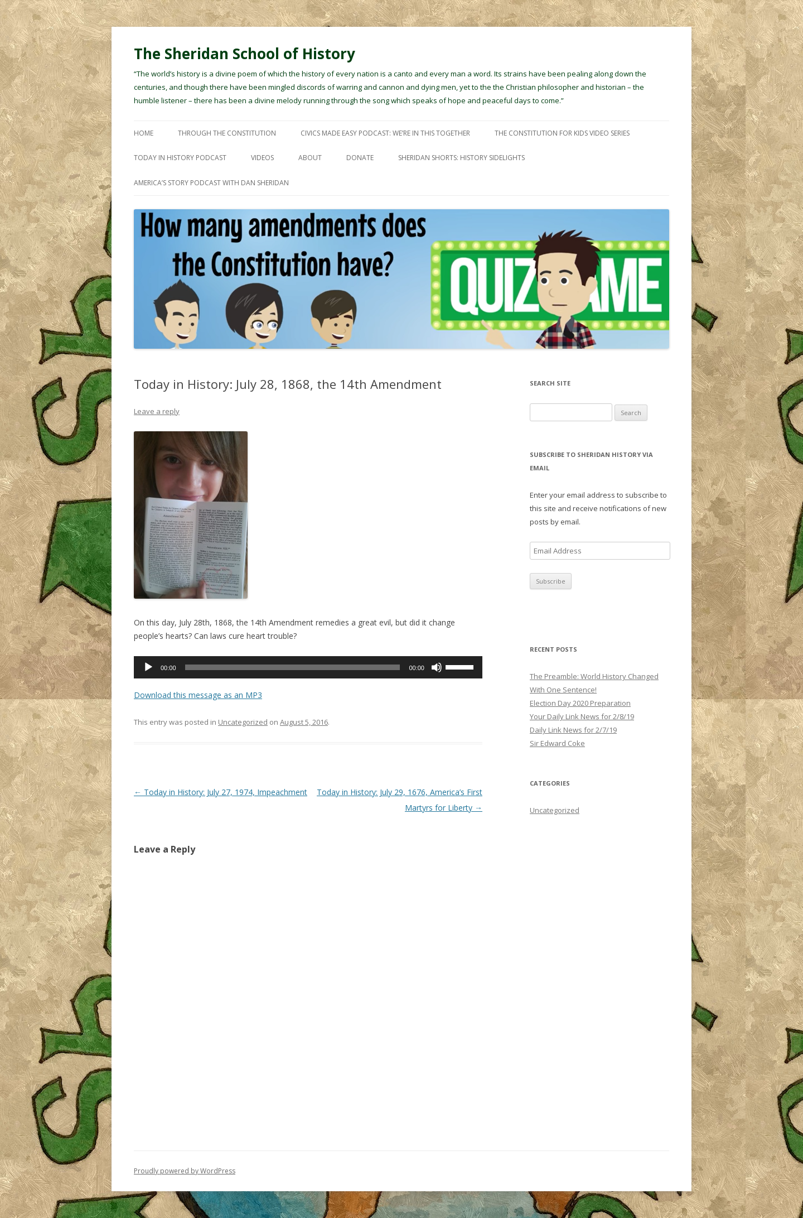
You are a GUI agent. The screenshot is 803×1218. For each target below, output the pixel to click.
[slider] (292, 667)
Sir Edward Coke (557, 743)
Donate (360, 157)
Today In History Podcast (180, 157)
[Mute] (436, 667)
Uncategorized (243, 722)
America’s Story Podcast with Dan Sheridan (211, 182)
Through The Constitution (227, 133)
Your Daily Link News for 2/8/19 (582, 716)
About (310, 157)
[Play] (148, 667)
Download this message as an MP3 (198, 695)
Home (143, 133)
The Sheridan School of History (244, 54)
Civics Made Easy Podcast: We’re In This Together (385, 133)
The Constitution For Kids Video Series (562, 133)
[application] (308, 667)
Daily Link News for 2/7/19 (573, 730)
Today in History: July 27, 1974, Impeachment (220, 792)
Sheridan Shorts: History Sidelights (461, 157)
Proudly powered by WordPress (184, 1171)
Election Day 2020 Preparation (580, 703)
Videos (262, 157)
